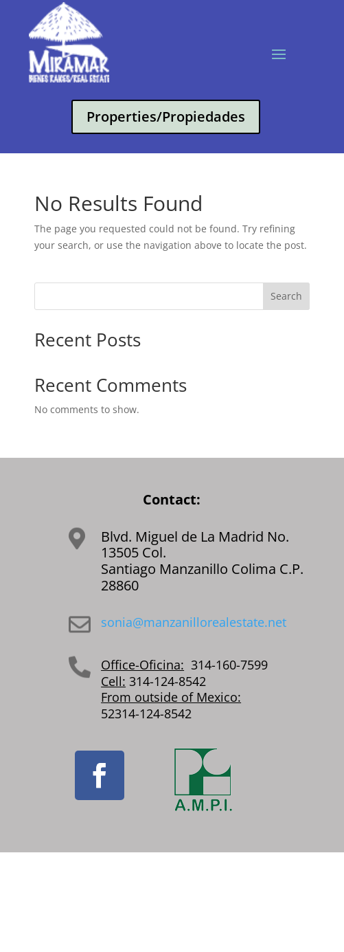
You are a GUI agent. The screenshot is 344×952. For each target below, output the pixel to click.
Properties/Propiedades (166, 116)
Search (286, 295)
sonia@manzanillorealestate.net (193, 622)
